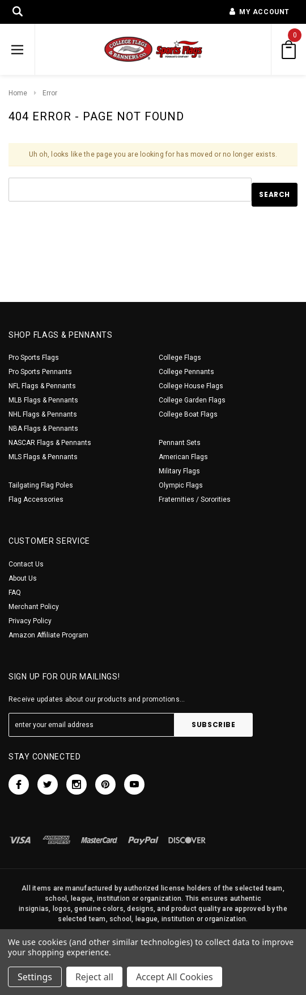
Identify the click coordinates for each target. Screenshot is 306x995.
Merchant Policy (33, 607)
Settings (35, 977)
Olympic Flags (181, 485)
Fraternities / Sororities (195, 499)
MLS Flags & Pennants (43, 457)
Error (49, 93)
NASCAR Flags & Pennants (49, 443)
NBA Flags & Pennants (43, 429)
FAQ (14, 593)
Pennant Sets (180, 443)
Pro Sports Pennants (40, 372)
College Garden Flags (192, 400)
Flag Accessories (35, 499)
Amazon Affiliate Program (48, 635)
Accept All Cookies (174, 977)
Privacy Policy (30, 621)
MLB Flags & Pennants (43, 400)
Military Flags (179, 471)
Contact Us (26, 564)
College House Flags (191, 386)
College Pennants (186, 372)
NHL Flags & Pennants (42, 414)
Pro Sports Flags (33, 358)
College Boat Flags (188, 414)
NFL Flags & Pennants (42, 386)
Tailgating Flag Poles (40, 485)
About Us (22, 578)
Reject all (94, 977)
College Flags (180, 358)
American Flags (183, 457)
